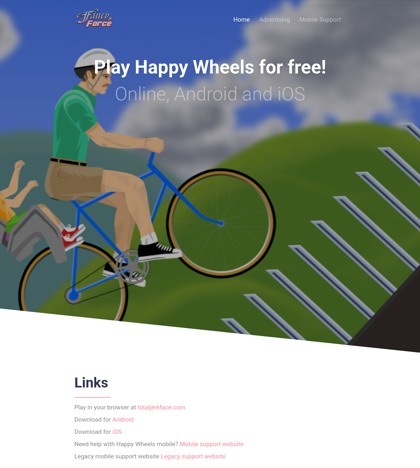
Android (123, 419)
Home (241, 19)
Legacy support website (193, 456)
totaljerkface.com (162, 407)
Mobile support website (212, 444)
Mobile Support (320, 19)
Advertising (274, 19)
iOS (117, 431)
